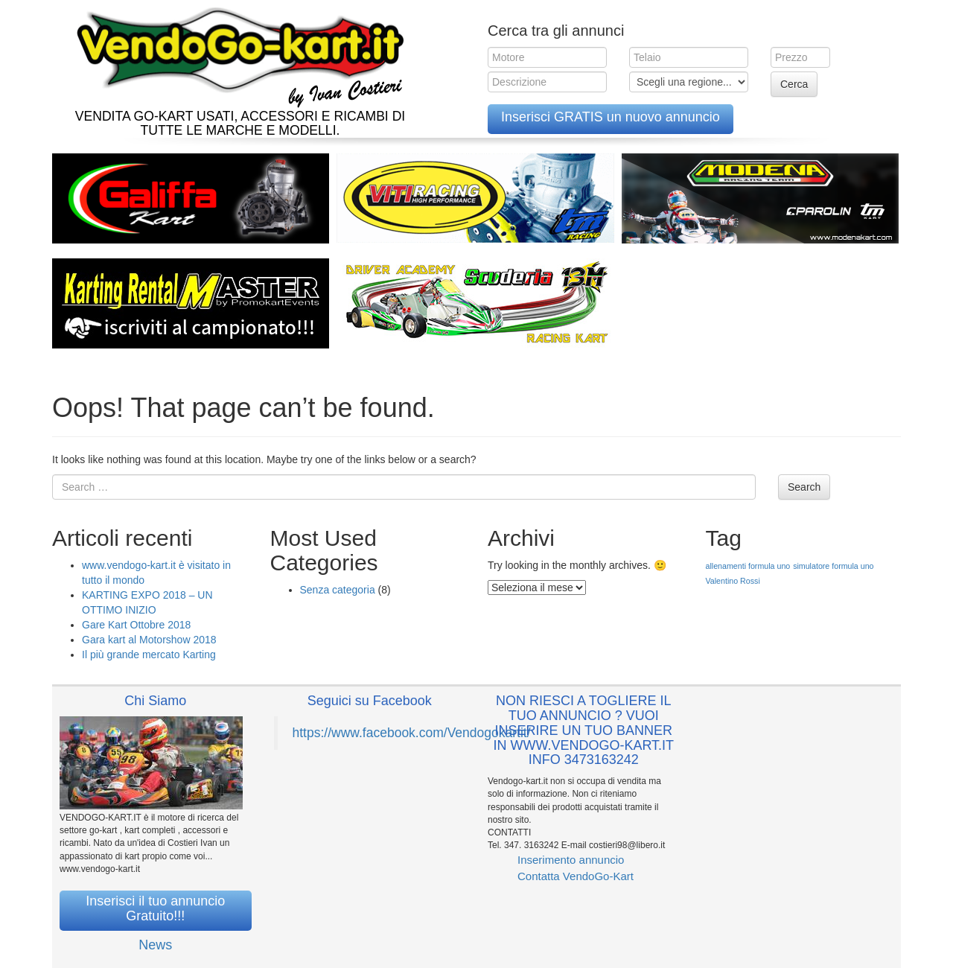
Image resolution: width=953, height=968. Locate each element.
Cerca (794, 84)
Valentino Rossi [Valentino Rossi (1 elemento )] (733, 580)
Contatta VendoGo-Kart (575, 876)
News (155, 944)
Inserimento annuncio (570, 859)
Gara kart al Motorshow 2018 (149, 640)
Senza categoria (337, 590)
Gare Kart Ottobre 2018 (136, 625)
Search (804, 487)
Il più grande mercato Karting (149, 654)
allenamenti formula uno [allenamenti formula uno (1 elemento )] (748, 565)
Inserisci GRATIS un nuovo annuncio (610, 116)
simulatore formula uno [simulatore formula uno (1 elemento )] (833, 565)
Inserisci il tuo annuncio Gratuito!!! (155, 908)
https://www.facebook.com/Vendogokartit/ (412, 732)
